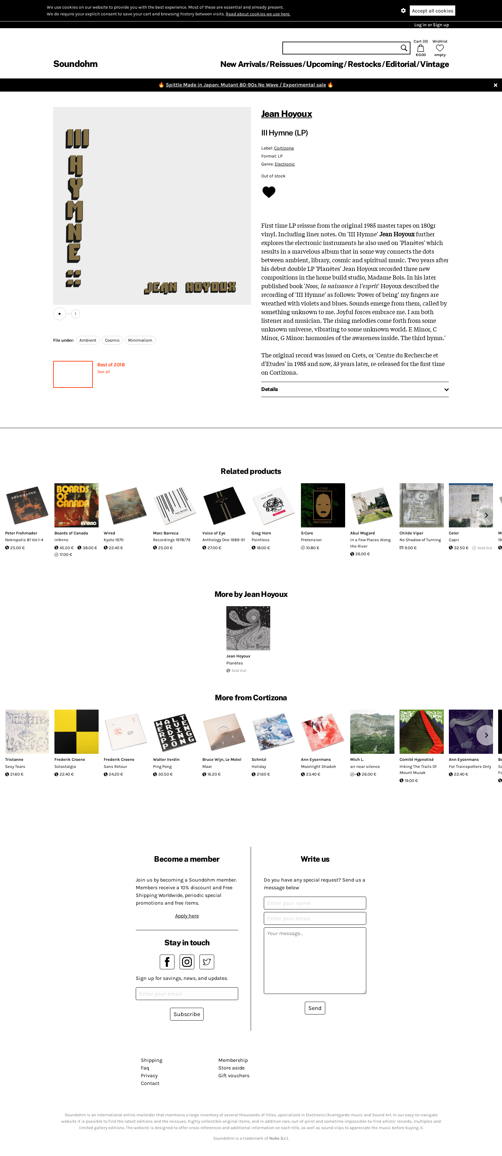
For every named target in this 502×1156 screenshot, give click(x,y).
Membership (233, 1060)
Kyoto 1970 (114, 539)
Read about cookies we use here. (258, 14)
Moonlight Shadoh (318, 766)
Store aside (231, 1068)
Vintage (434, 64)
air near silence (365, 766)
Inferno (61, 539)
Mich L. (357, 759)
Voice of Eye (213, 533)
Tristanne (14, 759)
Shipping (151, 1060)
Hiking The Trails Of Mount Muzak (418, 769)
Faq (145, 1068)
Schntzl (259, 759)
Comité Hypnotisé (417, 759)
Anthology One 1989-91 (223, 539)
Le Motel (233, 759)
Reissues (286, 64)
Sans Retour (115, 766)
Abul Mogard (362, 533)
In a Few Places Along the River (370, 543)
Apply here (187, 916)
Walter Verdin (166, 759)
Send (315, 1008)
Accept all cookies (432, 11)
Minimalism (140, 340)
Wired (109, 533)
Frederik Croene (69, 759)
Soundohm (75, 63)
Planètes (234, 663)
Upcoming (324, 64)
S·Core (307, 533)
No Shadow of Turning (420, 539)
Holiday (259, 766)
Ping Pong (162, 766)
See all (103, 371)
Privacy (149, 1075)
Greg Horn (261, 533)
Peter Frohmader (21, 533)
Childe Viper (411, 533)
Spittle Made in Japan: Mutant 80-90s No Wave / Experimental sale (246, 85)
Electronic (285, 164)
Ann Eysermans (316, 759)
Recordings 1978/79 (171, 539)
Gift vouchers (233, 1075)
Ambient (87, 340)
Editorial (400, 64)
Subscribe (187, 1014)
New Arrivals (242, 64)
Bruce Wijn (212, 759)
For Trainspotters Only (470, 766)
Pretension (311, 539)
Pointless (261, 539)
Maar (207, 766)
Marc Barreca (165, 533)
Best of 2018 (111, 365)
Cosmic (112, 340)
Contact (150, 1083)
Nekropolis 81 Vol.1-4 (24, 539)
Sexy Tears (15, 766)
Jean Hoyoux (286, 113)
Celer (454, 533)
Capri (454, 539)
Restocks (364, 64)
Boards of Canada (71, 533)
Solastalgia (65, 766)
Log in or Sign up (431, 25)
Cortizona (284, 148)
